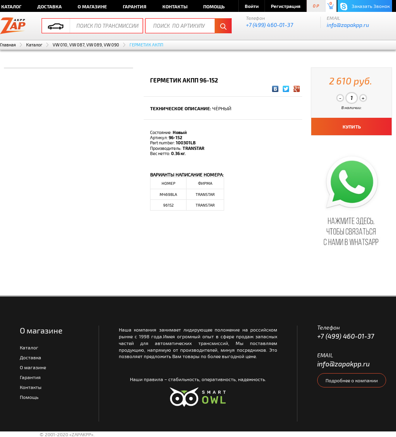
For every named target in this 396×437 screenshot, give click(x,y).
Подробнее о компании (352, 380)
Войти (252, 6)
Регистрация (286, 6)
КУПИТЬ (352, 126)
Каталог (34, 44)
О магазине (92, 6)
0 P (316, 6)
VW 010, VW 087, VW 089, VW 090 (86, 44)
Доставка (49, 6)
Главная (8, 44)
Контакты (175, 6)
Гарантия (135, 6)
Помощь (214, 6)
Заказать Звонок (365, 6)
